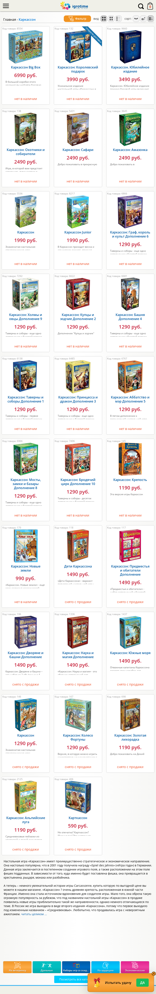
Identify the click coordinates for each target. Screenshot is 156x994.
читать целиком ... (34, 914)
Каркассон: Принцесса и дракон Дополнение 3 (78, 399)
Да (142, 982)
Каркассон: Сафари (78, 150)
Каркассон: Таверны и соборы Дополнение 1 (26, 399)
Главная (9, 19)
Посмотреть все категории (78, 979)
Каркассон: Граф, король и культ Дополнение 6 (130, 234)
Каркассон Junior (77, 232)
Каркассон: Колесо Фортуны (78, 737)
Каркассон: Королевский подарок (78, 69)
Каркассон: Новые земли (25, 568)
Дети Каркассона (78, 566)
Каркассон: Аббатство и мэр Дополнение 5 (130, 399)
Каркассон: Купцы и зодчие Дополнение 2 (78, 317)
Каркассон (25, 232)
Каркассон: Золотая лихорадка (130, 737)
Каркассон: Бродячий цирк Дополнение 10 (78, 482)
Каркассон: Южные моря (130, 653)
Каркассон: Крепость (130, 480)
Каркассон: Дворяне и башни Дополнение (25, 655)
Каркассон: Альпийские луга (25, 820)
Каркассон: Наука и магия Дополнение (78, 655)
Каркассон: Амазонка (130, 150)
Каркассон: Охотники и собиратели (26, 152)
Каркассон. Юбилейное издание (130, 69)
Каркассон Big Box (25, 67)
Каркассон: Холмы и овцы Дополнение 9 (25, 317)
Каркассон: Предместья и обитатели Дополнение (130, 570)
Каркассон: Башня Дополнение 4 (130, 317)
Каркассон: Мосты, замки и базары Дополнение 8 (26, 484)
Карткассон (78, 818)
